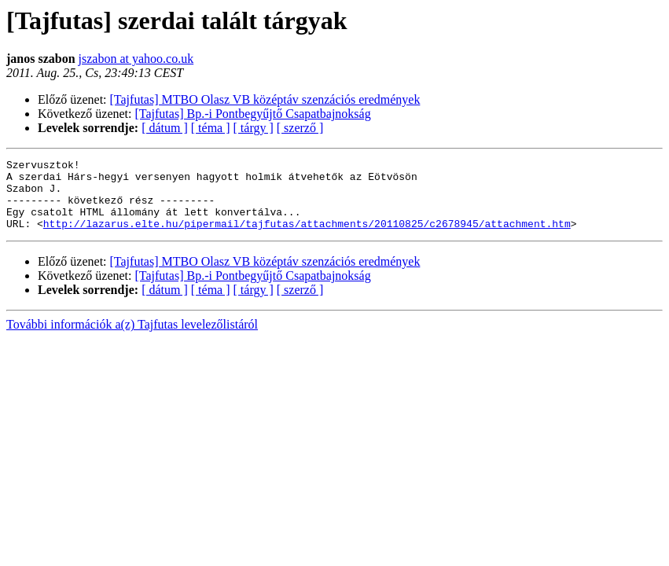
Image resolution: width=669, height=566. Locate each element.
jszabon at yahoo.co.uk (136, 58)
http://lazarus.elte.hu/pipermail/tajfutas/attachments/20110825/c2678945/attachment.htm (307, 237)
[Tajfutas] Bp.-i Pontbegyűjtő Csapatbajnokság (253, 113)
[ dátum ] (165, 127)
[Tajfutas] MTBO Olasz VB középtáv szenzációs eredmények (265, 99)
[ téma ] (210, 127)
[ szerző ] (300, 127)
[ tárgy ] (253, 127)
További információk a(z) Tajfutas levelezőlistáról (132, 338)
